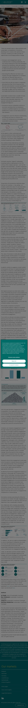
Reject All (14, 361)
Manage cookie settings (14, 357)
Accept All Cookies (14, 365)
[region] (14, 354)
